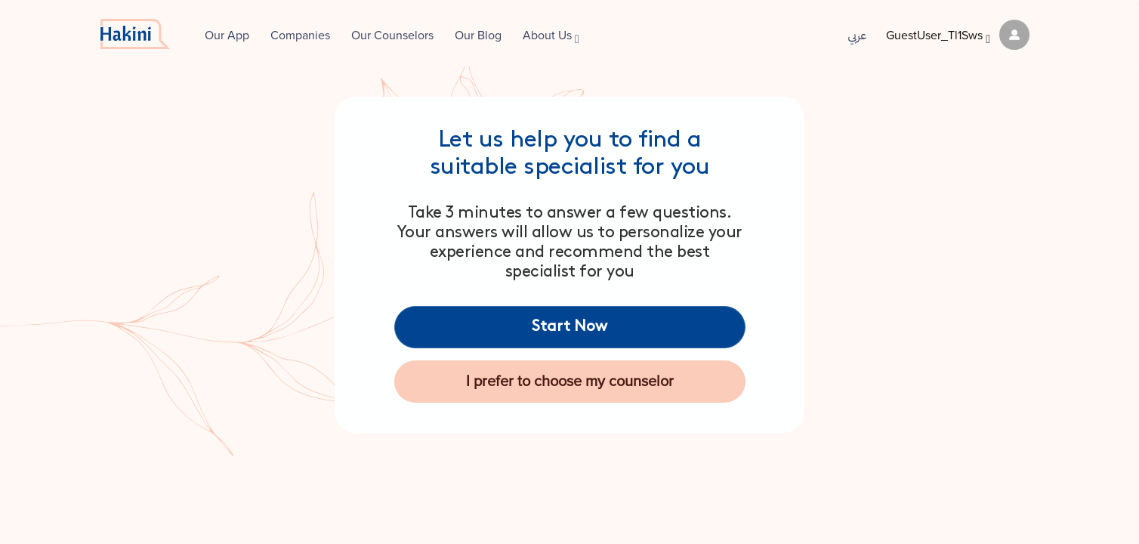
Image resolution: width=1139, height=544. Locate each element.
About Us (551, 36)
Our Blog (478, 35)
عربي (847, 35)
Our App (227, 35)
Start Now (569, 327)
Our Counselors (392, 35)
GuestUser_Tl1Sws (957, 35)
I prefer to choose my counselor (570, 381)
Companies (300, 35)
